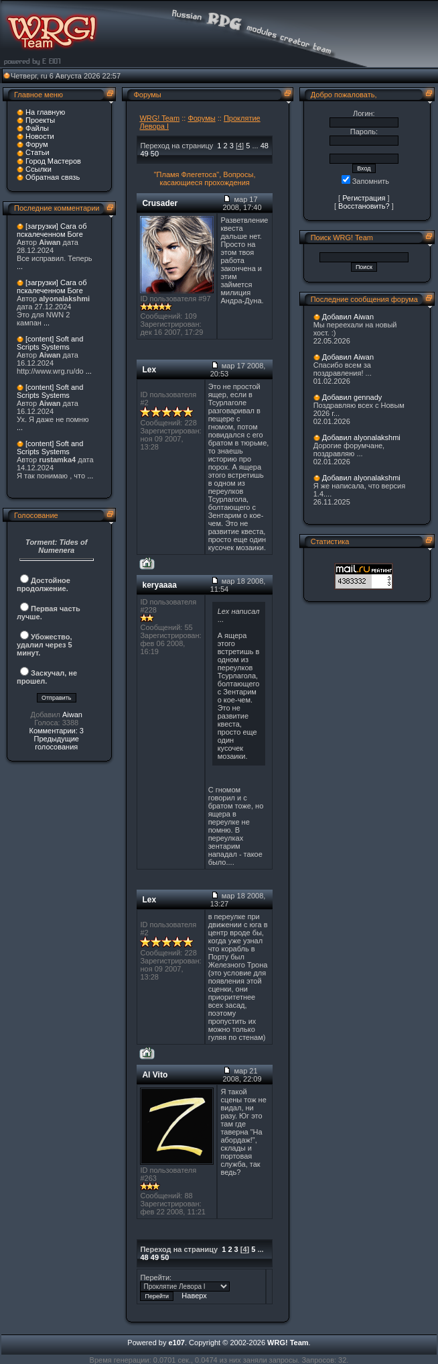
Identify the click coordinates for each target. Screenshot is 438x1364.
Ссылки (38, 169)
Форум (36, 144)
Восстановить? (364, 206)
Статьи (37, 152)
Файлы (37, 128)
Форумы (201, 118)
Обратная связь (52, 177)
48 (265, 146)
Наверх (193, 1296)
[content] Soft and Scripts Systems (50, 343)
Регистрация (363, 198)
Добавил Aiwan (348, 317)
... (20, 266)
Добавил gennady (352, 397)
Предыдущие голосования (55, 743)
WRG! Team (159, 118)
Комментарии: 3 (56, 731)
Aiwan (72, 715)
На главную (45, 112)
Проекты (40, 120)
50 (155, 154)
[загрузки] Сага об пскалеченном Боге (51, 230)
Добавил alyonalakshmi (361, 437)
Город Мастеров (53, 161)
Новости (39, 136)
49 (144, 154)
